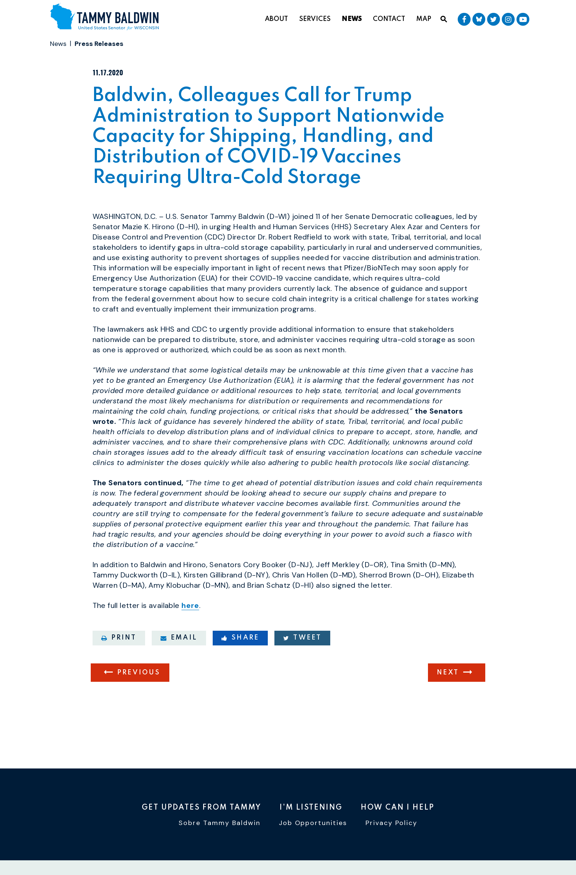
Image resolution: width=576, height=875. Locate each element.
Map (423, 19)
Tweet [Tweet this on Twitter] (302, 679)
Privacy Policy (391, 824)
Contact (389, 19)
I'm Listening (311, 807)
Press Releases (99, 43)
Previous (139, 714)
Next (448, 714)
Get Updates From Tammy (201, 807)
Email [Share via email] (179, 679)
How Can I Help (397, 807)
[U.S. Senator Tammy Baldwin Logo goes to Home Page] (107, 17)
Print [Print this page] (118, 679)
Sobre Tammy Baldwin (219, 824)
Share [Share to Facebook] (240, 679)
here (190, 647)
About (276, 19)
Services (315, 19)
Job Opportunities (313, 824)
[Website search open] (443, 19)
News (352, 19)
